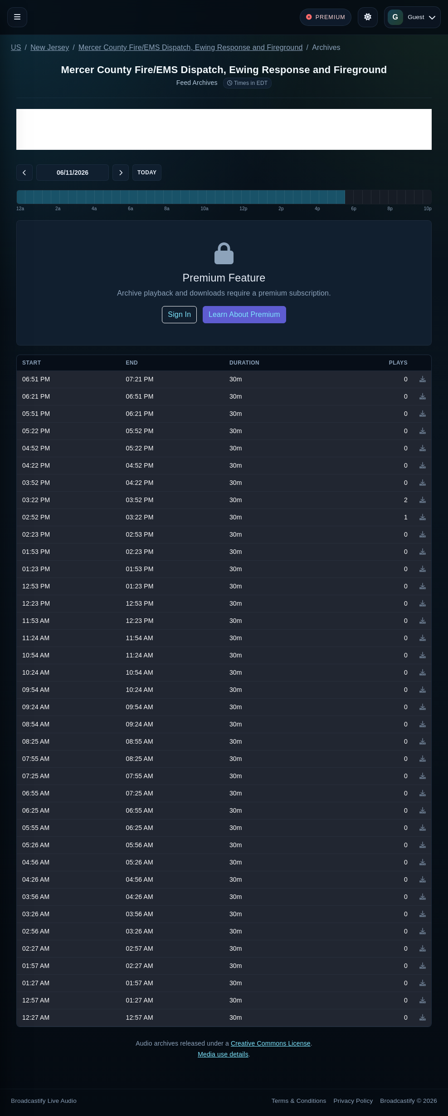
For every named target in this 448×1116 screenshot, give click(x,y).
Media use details (223, 1054)
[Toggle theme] (368, 17)
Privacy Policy (353, 1100)
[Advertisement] (224, 129)
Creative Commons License (271, 1043)
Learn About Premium (244, 314)
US (16, 47)
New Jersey (49, 47)
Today (146, 172)
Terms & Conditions (299, 1100)
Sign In (179, 314)
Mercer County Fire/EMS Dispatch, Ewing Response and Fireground (190, 47)
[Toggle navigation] (17, 17)
